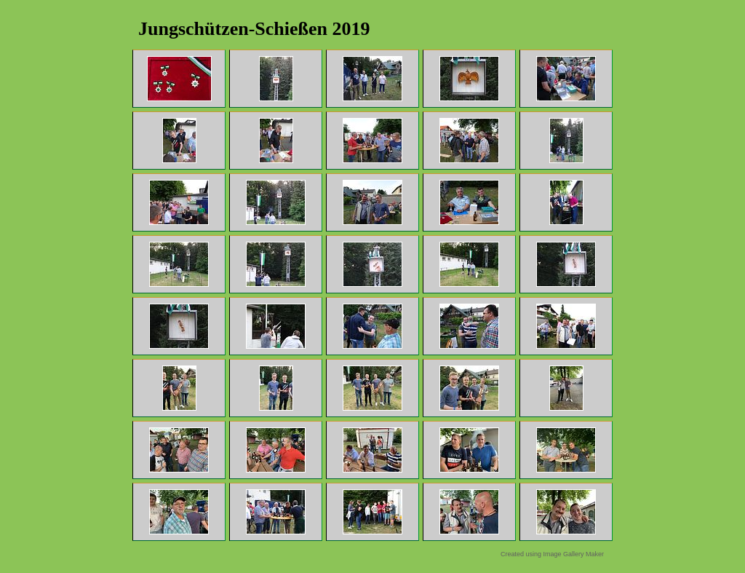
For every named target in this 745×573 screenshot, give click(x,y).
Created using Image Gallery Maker (552, 554)
